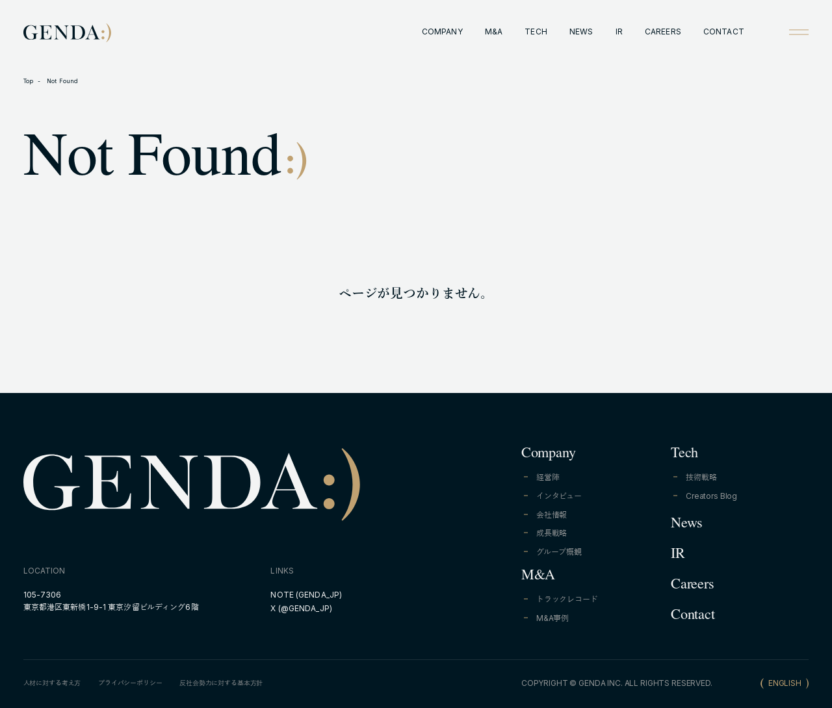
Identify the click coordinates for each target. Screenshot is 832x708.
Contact (692, 616)
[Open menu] (799, 32)
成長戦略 (551, 533)
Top (28, 80)
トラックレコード (567, 599)
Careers (692, 586)
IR (619, 31)
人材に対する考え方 (52, 683)
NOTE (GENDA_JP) (306, 595)
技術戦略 (701, 477)
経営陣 (548, 477)
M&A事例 (552, 618)
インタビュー (559, 496)
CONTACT (723, 31)
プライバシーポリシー (130, 683)
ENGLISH (784, 683)
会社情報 (551, 515)
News (687, 525)
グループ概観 (559, 552)
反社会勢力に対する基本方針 (221, 683)
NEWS (581, 31)
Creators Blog (711, 496)
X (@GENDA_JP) (301, 608)
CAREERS (663, 31)
